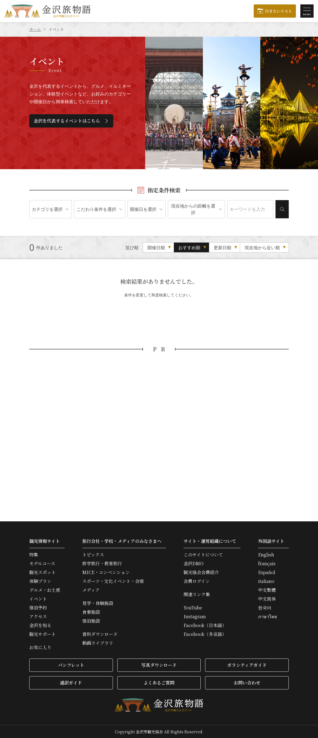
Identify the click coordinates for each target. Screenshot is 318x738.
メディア (91, 590)
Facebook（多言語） (205, 634)
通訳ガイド (71, 682)
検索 (282, 209)
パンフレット (71, 665)
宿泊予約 (38, 608)
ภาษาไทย (267, 616)
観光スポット (42, 572)
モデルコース (42, 563)
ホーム (35, 29)
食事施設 (91, 612)
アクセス (38, 616)
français (266, 563)
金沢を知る (40, 625)
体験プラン (40, 581)
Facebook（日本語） (205, 625)
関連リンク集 (197, 594)
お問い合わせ (247, 682)
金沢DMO (193, 563)
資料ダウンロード (100, 634)
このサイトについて (203, 555)
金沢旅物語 (47, 11)
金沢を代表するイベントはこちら (72, 121)
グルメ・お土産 (44, 590)
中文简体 (267, 599)
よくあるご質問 (159, 682)
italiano (266, 581)
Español (266, 572)
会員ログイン (197, 581)
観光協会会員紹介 (201, 572)
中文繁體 (267, 590)
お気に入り (40, 647)
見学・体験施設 (97, 603)
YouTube (193, 608)
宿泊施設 (91, 621)
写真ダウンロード (159, 665)
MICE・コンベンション (106, 572)
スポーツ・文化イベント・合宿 (113, 581)
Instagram (195, 616)
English (266, 555)
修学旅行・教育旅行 (102, 563)
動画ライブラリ (97, 643)
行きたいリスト (278, 11)
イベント (38, 599)
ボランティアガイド (247, 665)
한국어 (264, 608)
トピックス (93, 555)
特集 (33, 555)
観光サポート (42, 634)
